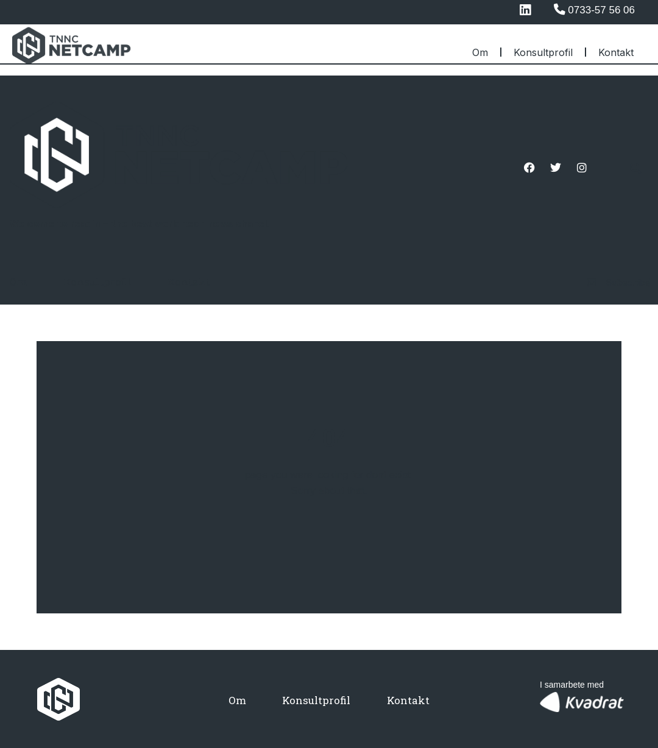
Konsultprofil (543, 52)
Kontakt (616, 52)
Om (480, 52)
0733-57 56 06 (601, 10)
